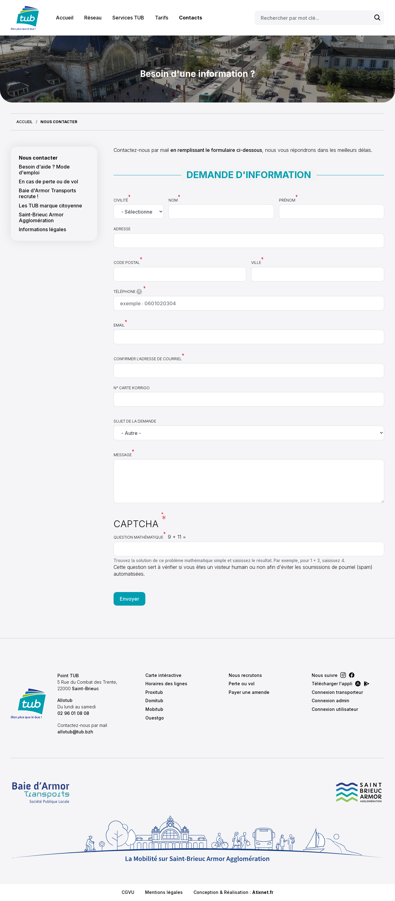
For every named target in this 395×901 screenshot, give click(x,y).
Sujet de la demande (135, 421)
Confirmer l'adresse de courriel (148, 359)
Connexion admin (330, 700)
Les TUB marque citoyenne (50, 206)
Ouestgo (154, 717)
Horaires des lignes (166, 683)
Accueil (64, 18)
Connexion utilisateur (335, 709)
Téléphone (128, 291)
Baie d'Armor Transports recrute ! (47, 193)
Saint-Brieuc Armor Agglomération (41, 217)
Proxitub (154, 692)
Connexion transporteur (337, 692)
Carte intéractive (163, 675)
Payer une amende (249, 692)
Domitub (154, 700)
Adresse (122, 229)
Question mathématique (138, 537)
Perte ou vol (242, 683)
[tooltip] (139, 291)
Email (119, 325)
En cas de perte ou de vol (48, 182)
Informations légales (42, 229)
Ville (256, 262)
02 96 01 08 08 (73, 713)
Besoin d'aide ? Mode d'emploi (44, 170)
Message (123, 455)
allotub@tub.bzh (75, 731)
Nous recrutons (245, 675)
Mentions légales (164, 892)
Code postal (127, 262)
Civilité (121, 200)
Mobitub (154, 709)
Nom (173, 200)
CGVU (128, 892)
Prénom (287, 200)
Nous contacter (38, 158)
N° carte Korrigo (132, 388)
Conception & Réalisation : (233, 892)
